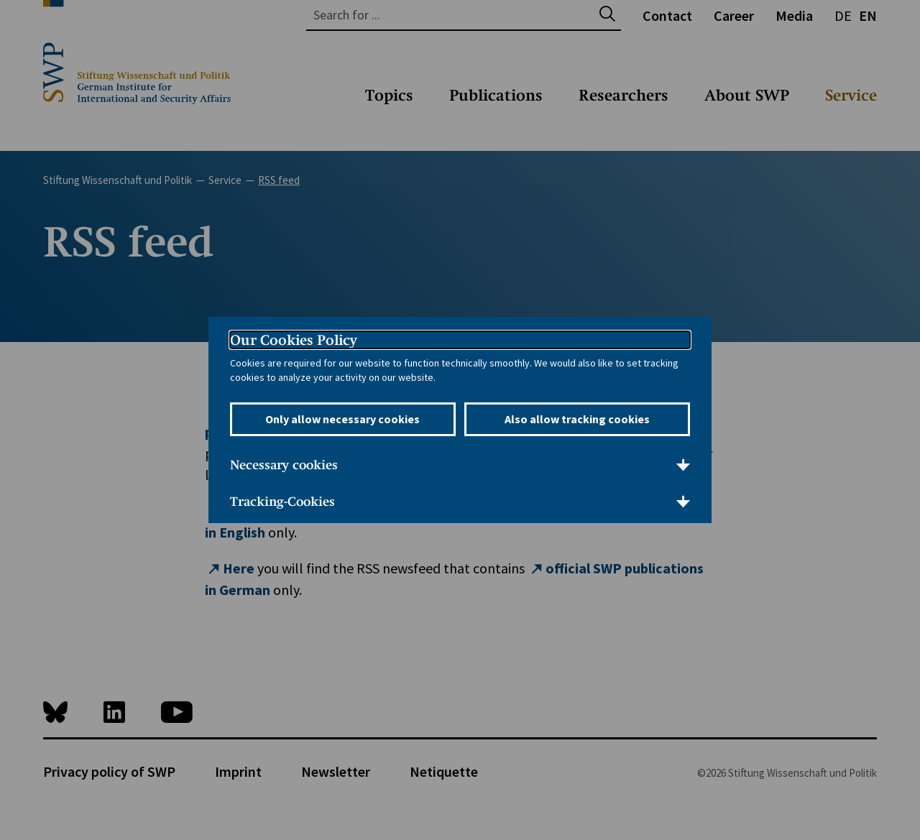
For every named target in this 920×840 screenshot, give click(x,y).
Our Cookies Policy (293, 340)
